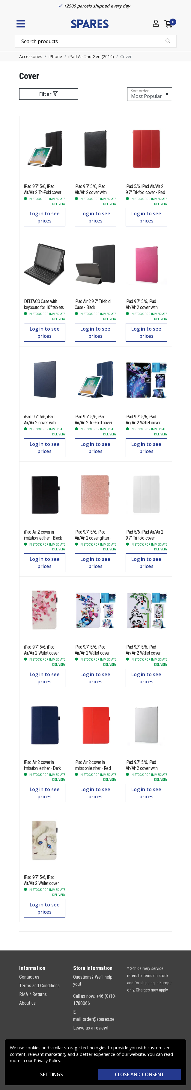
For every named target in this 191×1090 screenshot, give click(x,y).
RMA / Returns (33, 994)
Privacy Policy (47, 1060)
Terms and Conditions (39, 985)
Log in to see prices (45, 217)
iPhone (55, 56)
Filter (48, 94)
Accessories (30, 56)
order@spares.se (99, 1019)
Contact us (29, 977)
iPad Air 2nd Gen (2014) (91, 56)
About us (27, 1003)
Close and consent (139, 1074)
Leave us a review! (90, 1028)
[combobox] (95, 41)
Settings (51, 1074)
